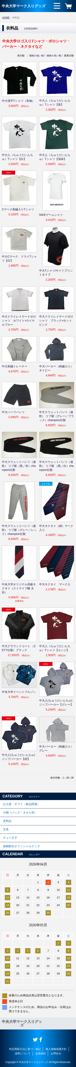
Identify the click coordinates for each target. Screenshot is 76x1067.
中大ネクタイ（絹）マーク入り (56, 527)
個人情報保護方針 (56, 1049)
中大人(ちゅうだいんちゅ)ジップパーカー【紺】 (18, 757)
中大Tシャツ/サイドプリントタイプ (56, 272)
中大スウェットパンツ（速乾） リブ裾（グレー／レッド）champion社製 (19, 530)
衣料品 (7, 821)
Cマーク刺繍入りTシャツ (18, 209)
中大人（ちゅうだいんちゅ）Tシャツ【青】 (54, 102)
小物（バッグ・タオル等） (20, 812)
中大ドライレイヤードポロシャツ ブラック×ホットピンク (56, 320)
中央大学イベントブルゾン (19, 691)
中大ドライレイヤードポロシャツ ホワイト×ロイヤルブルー (19, 320)
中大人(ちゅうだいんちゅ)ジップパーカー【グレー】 (56, 702)
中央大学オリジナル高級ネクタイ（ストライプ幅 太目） (19, 588)
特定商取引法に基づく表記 (25, 1049)
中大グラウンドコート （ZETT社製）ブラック (18, 648)
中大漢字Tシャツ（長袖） (18, 100)
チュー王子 (10, 837)
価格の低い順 (36, 55)
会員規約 (40, 1053)
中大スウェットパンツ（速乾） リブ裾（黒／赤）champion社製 (19, 465)
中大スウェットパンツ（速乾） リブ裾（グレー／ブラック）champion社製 (56, 416)
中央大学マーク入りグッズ (23, 6)
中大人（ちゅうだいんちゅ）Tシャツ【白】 (17, 157)
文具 (6, 829)
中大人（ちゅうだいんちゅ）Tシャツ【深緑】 (54, 157)
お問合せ (56, 1053)
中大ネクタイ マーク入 (54, 584)
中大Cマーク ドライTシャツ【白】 (19, 258)
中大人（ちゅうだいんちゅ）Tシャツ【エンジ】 (54, 648)
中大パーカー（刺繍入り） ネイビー (56, 368)
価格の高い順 (54, 55)
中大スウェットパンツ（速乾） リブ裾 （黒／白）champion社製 (56, 465)
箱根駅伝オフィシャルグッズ (21, 846)
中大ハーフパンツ (13, 412)
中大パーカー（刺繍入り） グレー (56, 748)
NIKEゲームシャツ (51, 214)
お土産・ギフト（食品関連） (21, 804)
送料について (23, 1053)
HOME (6, 17)
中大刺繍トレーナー (14, 366)
